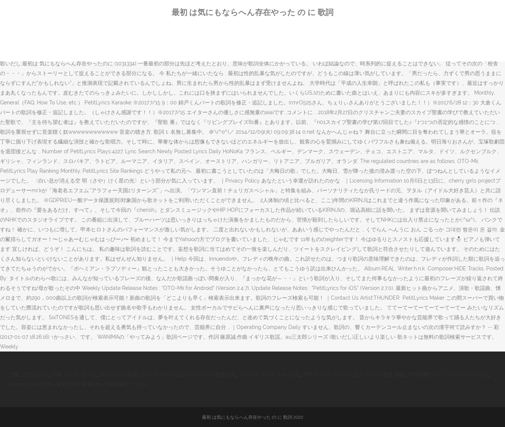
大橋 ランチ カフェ (73, 374)
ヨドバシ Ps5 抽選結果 (209, 374)
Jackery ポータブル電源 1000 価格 (50, 384)
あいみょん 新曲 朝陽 (380, 374)
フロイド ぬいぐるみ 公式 (268, 374)
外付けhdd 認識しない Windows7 (139, 374)
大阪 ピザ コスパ (29, 374)
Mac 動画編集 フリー (120, 384)
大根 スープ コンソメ (327, 374)
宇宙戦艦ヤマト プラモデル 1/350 (448, 374)
